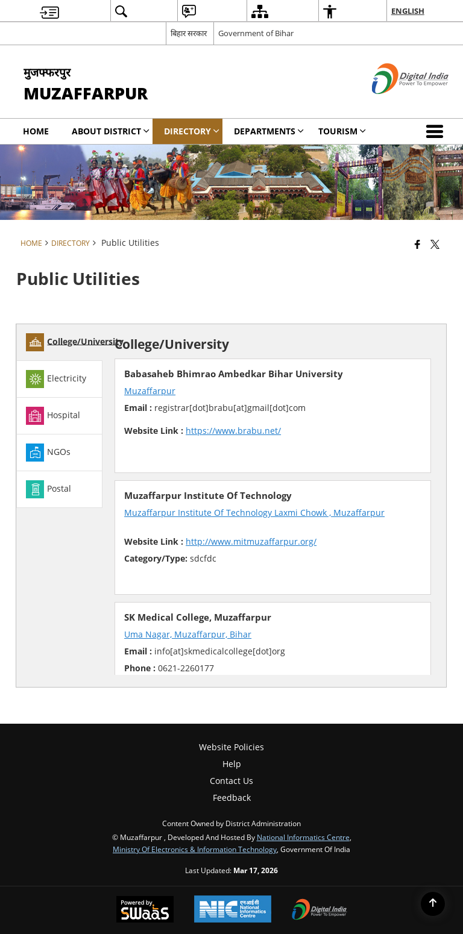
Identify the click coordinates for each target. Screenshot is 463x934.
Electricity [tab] (56, 379)
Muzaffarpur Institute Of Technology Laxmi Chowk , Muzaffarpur (254, 512)
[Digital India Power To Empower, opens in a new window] (319, 910)
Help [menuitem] (231, 763)
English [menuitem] (407, 10)
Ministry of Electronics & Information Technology (195, 849)
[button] (437, 131)
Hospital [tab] (53, 416)
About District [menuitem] (111, 131)
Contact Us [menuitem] (231, 780)
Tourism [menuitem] (342, 131)
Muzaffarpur (149, 390)
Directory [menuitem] (191, 131)
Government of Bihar (256, 33)
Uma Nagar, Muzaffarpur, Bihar (187, 634)
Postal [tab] (48, 489)
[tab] (59, 342)
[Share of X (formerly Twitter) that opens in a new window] (435, 244)
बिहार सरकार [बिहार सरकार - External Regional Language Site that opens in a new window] (189, 33)
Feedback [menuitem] (232, 797)
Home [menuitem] (36, 131)
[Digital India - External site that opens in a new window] (395, 104)
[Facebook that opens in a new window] (417, 244)
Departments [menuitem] (269, 131)
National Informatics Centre (303, 837)
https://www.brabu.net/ (233, 430)
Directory (70, 243)
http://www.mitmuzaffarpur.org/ (251, 541)
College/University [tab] (75, 342)
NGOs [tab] (48, 452)
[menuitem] (49, 11)
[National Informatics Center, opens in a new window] (232, 910)
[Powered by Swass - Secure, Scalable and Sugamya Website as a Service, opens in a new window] (145, 910)
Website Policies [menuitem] (231, 747)
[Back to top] (433, 904)
